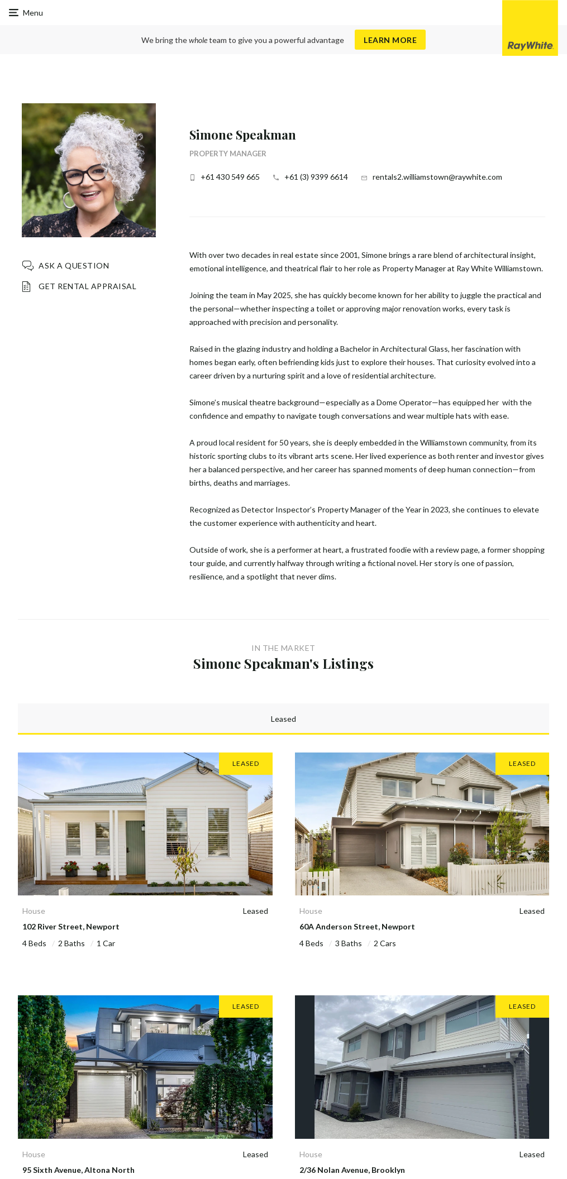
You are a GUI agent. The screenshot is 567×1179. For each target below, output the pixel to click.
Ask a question (74, 265)
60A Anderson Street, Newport (357, 926)
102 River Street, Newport (71, 926)
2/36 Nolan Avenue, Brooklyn (352, 1170)
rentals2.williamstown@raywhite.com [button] (437, 176)
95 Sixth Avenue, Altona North (78, 1170)
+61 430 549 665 (230, 176)
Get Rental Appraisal (87, 286)
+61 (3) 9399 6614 (316, 176)
